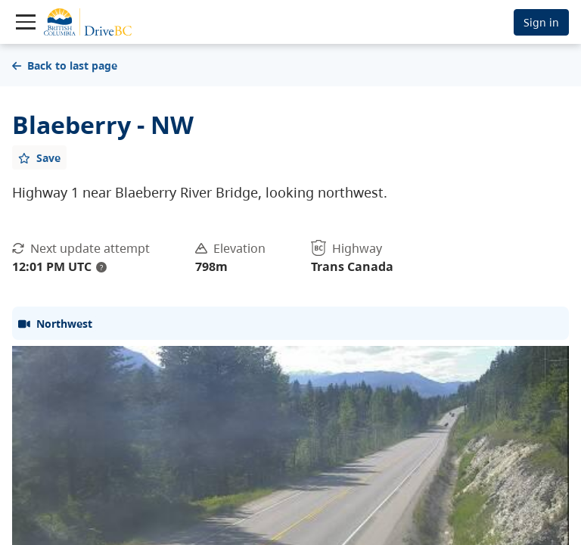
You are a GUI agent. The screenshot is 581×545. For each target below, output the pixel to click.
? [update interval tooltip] (101, 267)
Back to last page (64, 65)
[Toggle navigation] (26, 22)
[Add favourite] (39, 157)
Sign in (541, 22)
